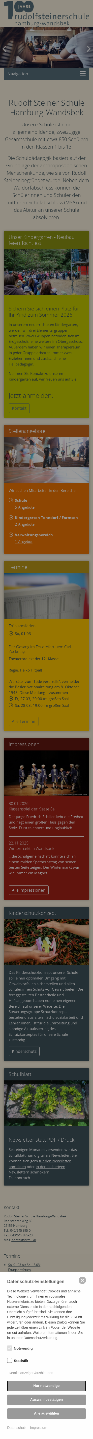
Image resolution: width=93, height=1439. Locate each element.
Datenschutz (17, 1428)
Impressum (38, 1428)
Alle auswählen (46, 1413)
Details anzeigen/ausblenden (31, 1373)
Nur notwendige (46, 1386)
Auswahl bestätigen (46, 1399)
